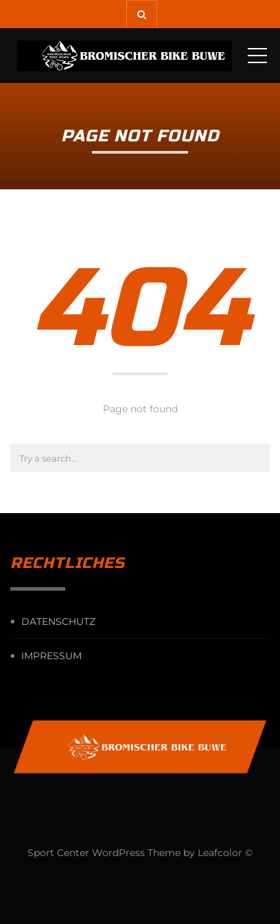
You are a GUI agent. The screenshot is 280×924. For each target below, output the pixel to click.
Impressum (51, 656)
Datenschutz (58, 621)
